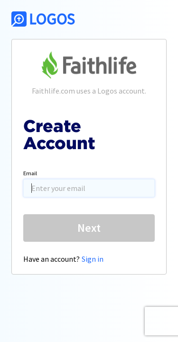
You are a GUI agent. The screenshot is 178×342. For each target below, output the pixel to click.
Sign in (92, 259)
